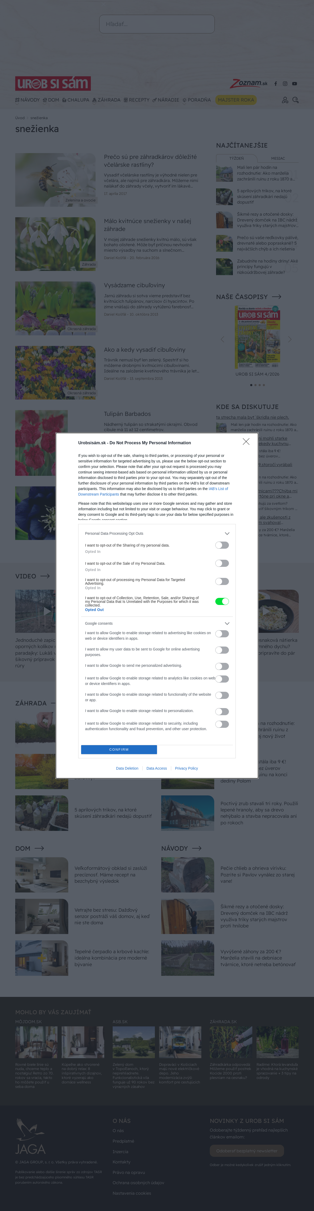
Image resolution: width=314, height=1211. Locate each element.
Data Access (156, 768)
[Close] (248, 443)
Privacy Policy (186, 768)
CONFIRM (119, 749)
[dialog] (157, 605)
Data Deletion (127, 768)
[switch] (222, 545)
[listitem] (157, 533)
